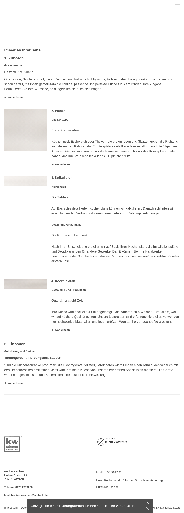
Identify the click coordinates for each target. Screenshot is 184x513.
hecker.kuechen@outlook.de (29, 495)
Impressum (11, 507)
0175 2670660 (24, 487)
